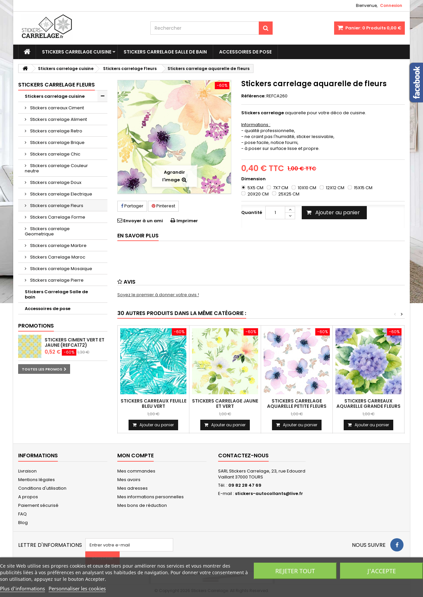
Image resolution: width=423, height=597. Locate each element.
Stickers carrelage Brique (57, 142)
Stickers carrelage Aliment (58, 119)
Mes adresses (132, 488)
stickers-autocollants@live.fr (269, 493)
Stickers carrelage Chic (54, 154)
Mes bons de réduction (142, 505)
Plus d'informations (22, 588)
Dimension (254, 179)
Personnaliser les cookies (77, 588)
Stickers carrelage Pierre (56, 280)
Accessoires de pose (245, 52)
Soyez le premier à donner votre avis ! (158, 295)
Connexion (391, 5)
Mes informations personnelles (150, 497)
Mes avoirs (128, 479)
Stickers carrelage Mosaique (60, 268)
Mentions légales (36, 479)
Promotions (36, 326)
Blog (23, 522)
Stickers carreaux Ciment (56, 108)
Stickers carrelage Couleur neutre (56, 168)
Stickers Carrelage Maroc (57, 257)
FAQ (22, 514)
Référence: (253, 96)
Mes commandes (136, 471)
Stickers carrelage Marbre (58, 245)
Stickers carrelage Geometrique (47, 231)
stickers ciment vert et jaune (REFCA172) (74, 342)
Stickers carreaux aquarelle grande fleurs (368, 403)
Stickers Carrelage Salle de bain (165, 52)
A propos (28, 497)
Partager (132, 206)
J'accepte (381, 571)
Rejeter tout (295, 571)
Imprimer (187, 221)
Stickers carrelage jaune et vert (225, 403)
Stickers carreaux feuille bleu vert (153, 403)
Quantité (251, 212)
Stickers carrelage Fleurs (56, 205)
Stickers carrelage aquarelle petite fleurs (297, 403)
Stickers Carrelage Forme (57, 217)
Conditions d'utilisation (42, 488)
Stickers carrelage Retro (55, 131)
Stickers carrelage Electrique (60, 194)
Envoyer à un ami (143, 221)
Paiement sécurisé (38, 505)
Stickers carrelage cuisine (76, 52)
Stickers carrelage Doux (55, 182)
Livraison (27, 471)
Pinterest (163, 206)
